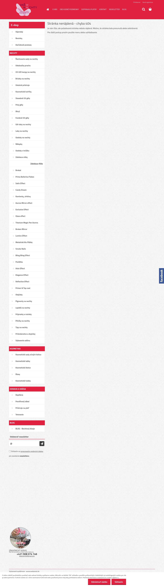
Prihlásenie (136, 2)
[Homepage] (48, 9)
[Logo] (26, 9)
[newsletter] (42, 443)
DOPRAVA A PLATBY (89, 9)
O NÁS (55, 9)
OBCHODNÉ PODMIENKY (69, 9)
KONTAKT (103, 9)
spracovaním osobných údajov (32, 451)
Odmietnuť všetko (99, 581)
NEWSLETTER (114, 9)
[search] (143, 9)
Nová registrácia (147, 2)
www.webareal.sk (32, 571)
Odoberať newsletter (19, 436)
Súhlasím (119, 581)
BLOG (124, 9)
